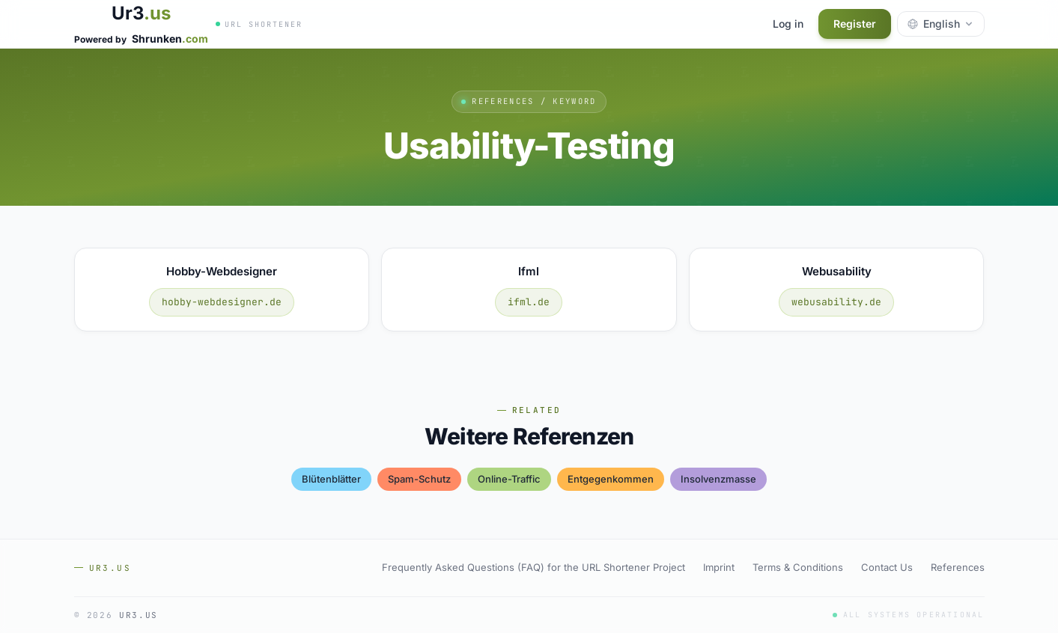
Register (854, 23)
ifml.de (529, 302)
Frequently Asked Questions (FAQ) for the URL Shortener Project (533, 567)
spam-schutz (419, 479)
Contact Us (887, 567)
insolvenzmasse (718, 479)
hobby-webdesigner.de (222, 302)
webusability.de (836, 302)
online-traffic (509, 479)
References (958, 567)
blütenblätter (331, 479)
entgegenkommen (611, 479)
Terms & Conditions (798, 567)
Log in (788, 23)
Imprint (719, 567)
